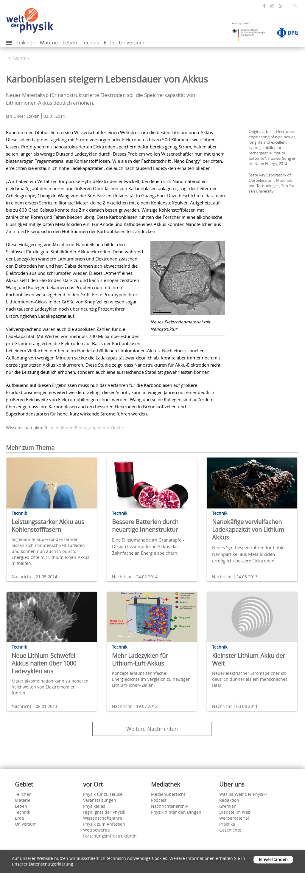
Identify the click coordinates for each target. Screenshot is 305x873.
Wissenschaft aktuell (26, 427)
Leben (70, 42)
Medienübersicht (168, 794)
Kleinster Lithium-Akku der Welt (248, 659)
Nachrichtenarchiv (169, 806)
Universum (131, 42)
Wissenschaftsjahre (102, 818)
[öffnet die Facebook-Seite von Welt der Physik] (264, 6)
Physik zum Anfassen (104, 824)
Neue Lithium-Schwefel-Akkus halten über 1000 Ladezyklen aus (44, 663)
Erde (109, 42)
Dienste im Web (235, 812)
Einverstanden (273, 859)
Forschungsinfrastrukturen (110, 836)
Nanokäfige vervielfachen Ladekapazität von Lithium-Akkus (249, 529)
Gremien (227, 806)
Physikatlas (94, 806)
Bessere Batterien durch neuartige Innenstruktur (145, 526)
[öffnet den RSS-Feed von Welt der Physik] (280, 6)
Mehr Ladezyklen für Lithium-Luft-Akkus (140, 659)
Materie (49, 42)
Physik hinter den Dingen (176, 812)
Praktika (227, 824)
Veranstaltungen (99, 800)
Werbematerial (234, 818)
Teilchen (25, 42)
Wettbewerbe (96, 830)
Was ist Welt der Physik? (243, 794)
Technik (90, 42)
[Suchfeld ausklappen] (296, 5)
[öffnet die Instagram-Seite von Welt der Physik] (272, 6)
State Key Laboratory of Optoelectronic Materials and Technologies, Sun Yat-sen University (272, 183)
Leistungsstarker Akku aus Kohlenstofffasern (48, 526)
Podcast (158, 800)
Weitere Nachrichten (152, 728)
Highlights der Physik (104, 812)
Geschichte (230, 830)
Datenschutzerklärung (51, 864)
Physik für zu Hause (102, 794)
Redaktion (229, 800)
